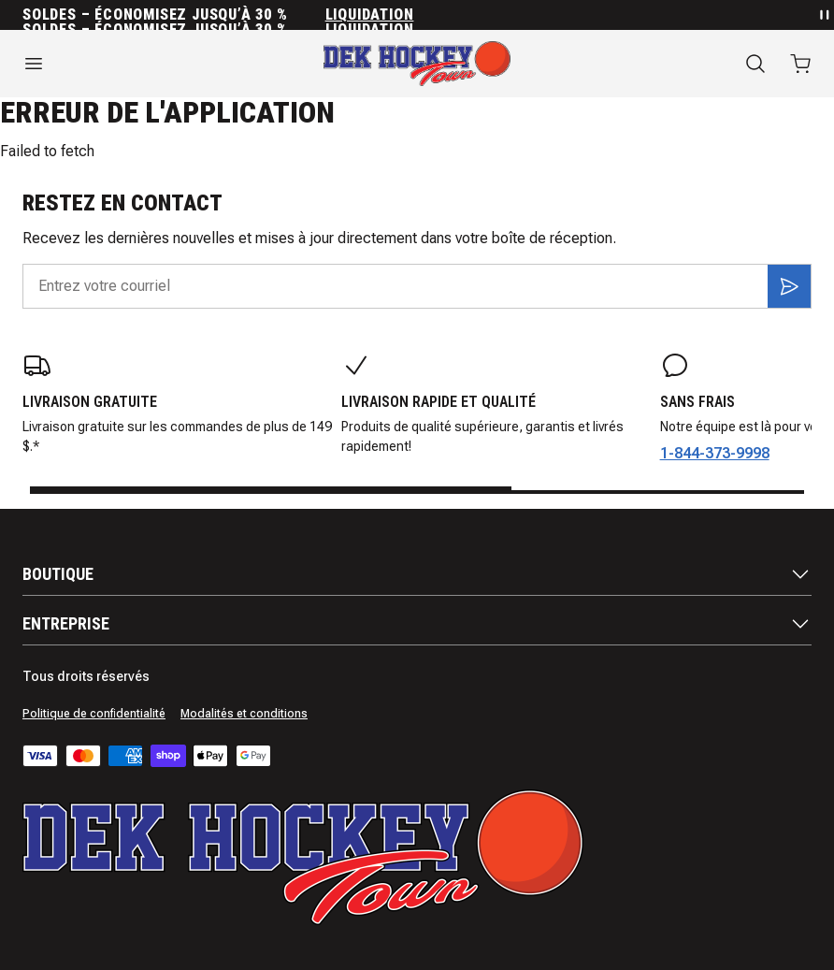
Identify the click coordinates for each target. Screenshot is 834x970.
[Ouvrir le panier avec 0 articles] (800, 63)
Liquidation (369, 14)
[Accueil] (417, 63)
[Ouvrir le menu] (138, 63)
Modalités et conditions (244, 713)
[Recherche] (755, 63)
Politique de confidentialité (93, 713)
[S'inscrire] (789, 286)
